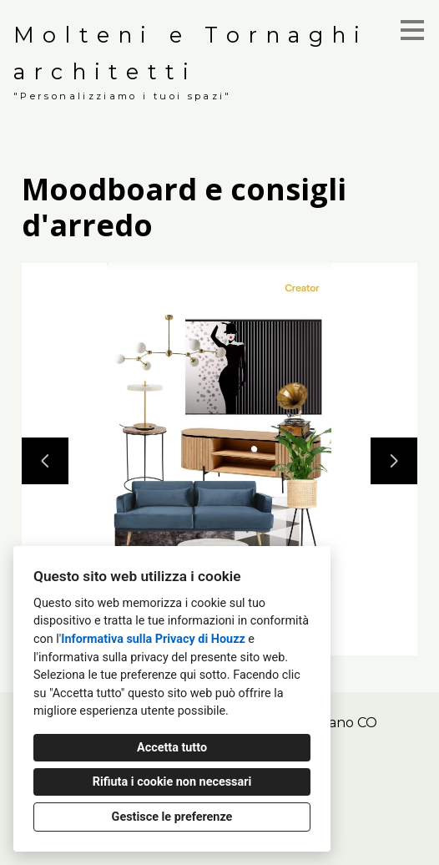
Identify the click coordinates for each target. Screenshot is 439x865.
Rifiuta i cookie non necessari (172, 782)
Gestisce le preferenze (172, 817)
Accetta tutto (172, 748)
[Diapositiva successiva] (394, 461)
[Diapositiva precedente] (45, 461)
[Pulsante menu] (412, 30)
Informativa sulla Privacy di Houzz (153, 639)
